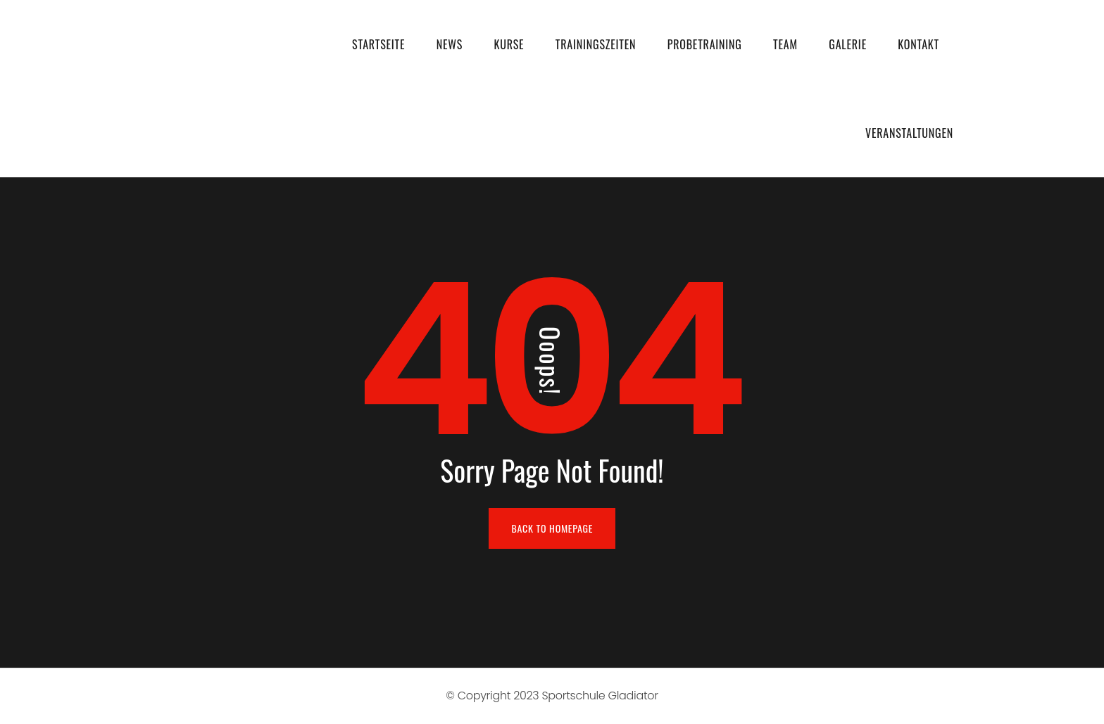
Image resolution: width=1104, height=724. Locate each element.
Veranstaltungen (909, 133)
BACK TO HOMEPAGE (553, 528)
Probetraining (704, 44)
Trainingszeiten (596, 44)
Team (785, 44)
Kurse (509, 44)
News (450, 44)
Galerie (848, 44)
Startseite (378, 44)
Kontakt (918, 44)
